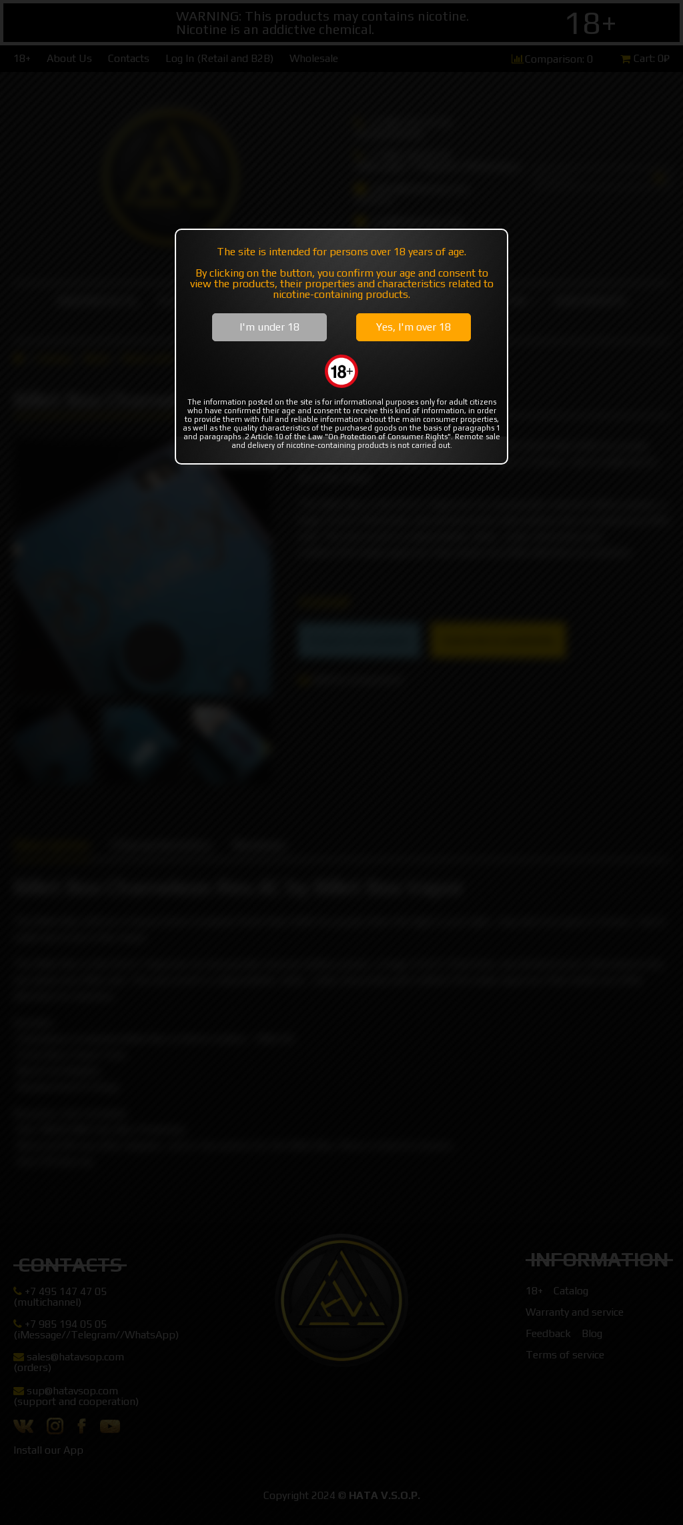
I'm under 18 (269, 327)
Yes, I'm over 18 (413, 327)
